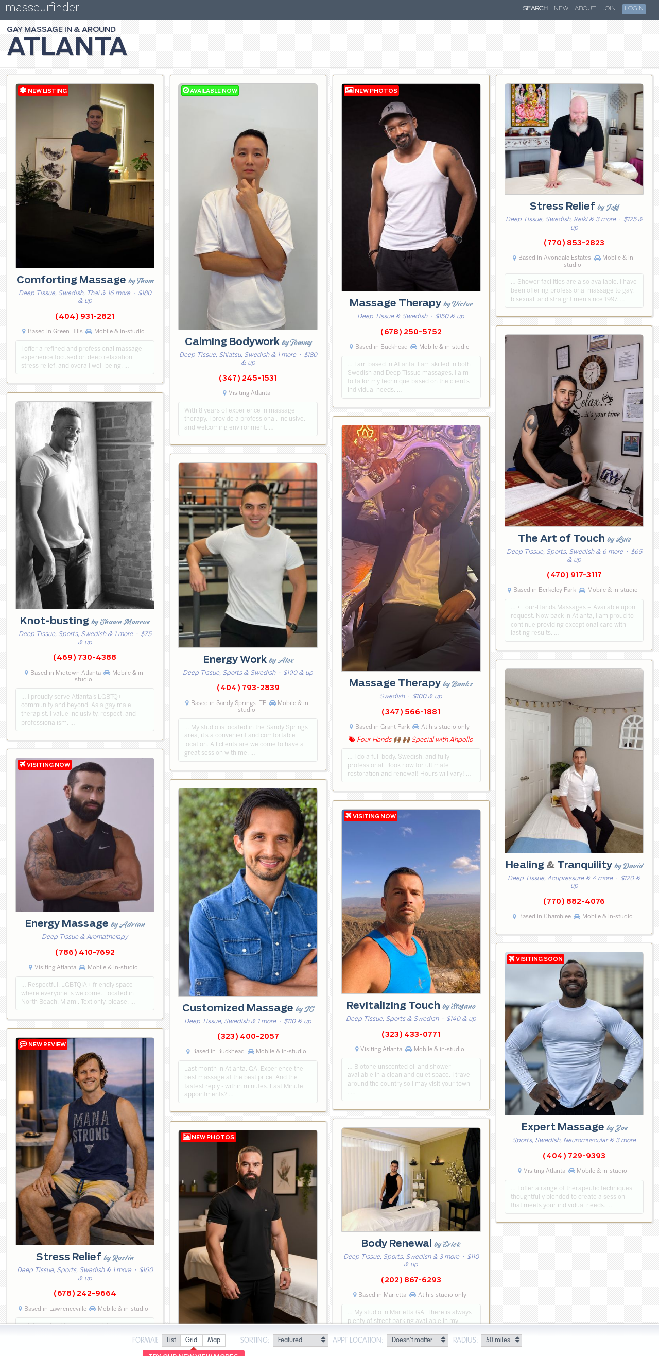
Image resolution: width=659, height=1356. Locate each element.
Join (609, 9)
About (585, 9)
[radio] (171, 1340)
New (561, 9)
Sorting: (255, 1340)
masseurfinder (42, 9)
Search (535, 9)
